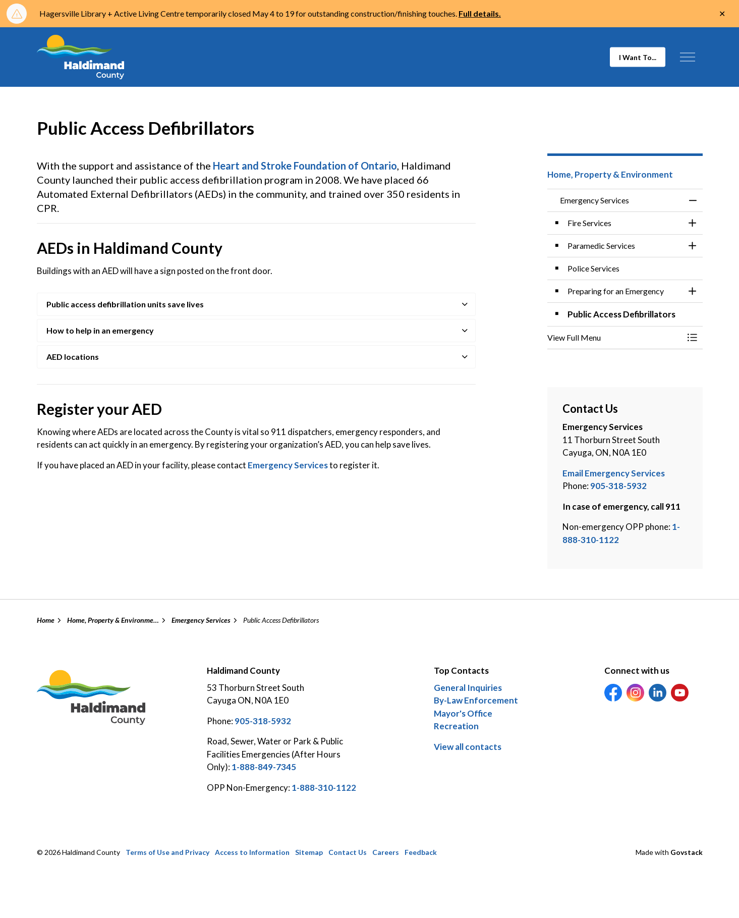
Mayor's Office (463, 713)
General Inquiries (468, 687)
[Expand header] (688, 57)
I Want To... (637, 57)
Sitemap (309, 852)
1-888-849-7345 (264, 767)
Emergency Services (288, 465)
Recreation (456, 726)
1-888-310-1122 (324, 787)
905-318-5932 (618, 485)
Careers (385, 852)
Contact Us (347, 852)
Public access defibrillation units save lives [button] (125, 304)
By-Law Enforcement (476, 700)
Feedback (421, 852)
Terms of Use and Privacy (167, 852)
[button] (615, 338)
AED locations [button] (72, 356)
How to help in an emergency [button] (100, 330)
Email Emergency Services (613, 473)
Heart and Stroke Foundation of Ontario (305, 165)
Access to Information (252, 852)
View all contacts (467, 746)
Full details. (480, 13)
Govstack (686, 852)
